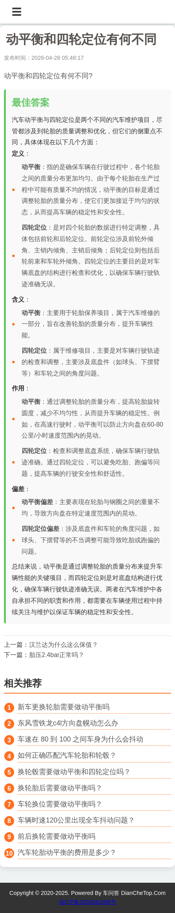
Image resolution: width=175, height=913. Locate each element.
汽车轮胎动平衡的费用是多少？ (67, 852)
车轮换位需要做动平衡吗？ (60, 804)
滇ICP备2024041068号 (87, 902)
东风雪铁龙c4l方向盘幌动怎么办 (68, 723)
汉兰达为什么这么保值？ (63, 644)
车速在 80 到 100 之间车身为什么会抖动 (80, 739)
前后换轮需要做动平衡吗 (56, 836)
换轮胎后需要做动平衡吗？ (60, 788)
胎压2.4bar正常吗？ (56, 655)
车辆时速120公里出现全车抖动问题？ (76, 820)
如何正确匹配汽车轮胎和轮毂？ (67, 755)
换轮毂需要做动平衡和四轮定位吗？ (74, 772)
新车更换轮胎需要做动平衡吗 (63, 707)
